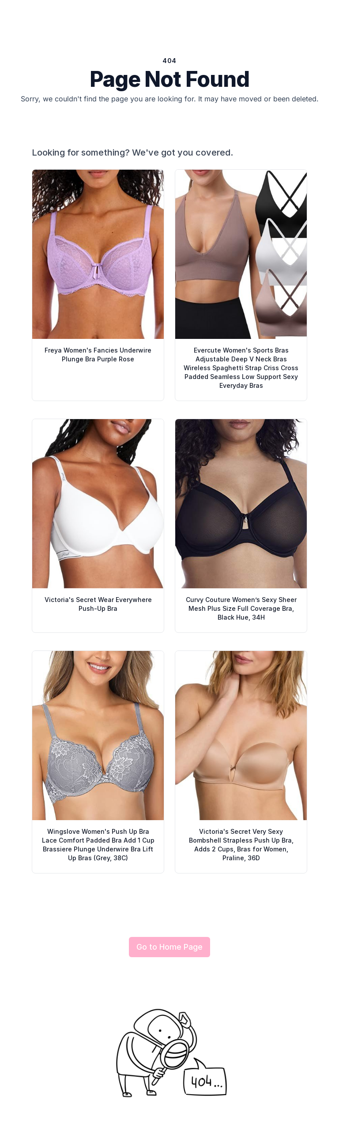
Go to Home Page (169, 946)
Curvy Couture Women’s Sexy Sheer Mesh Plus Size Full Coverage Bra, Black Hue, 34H (241, 608)
